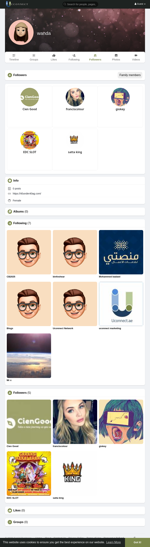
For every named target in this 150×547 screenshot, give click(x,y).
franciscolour (75, 109)
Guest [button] (140, 4)
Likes (17, 510)
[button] (80, 4)
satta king (75, 152)
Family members (130, 75)
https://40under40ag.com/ (27, 193)
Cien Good (29, 109)
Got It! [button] (137, 542)
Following (20, 223)
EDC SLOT (29, 152)
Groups (18, 522)
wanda (44, 33)
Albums (18, 211)
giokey (120, 109)
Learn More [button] (113, 542)
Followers (20, 392)
